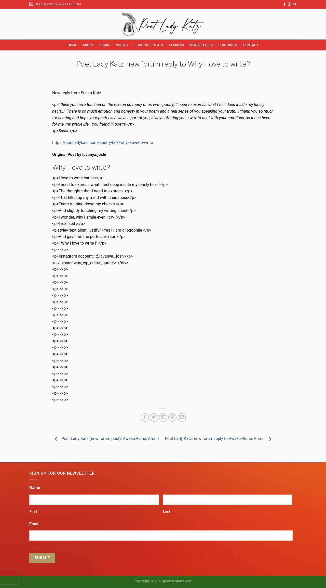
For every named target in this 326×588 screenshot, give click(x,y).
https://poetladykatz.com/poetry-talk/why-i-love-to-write (102, 142)
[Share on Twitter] (154, 417)
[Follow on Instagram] (289, 4)
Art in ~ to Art (151, 45)
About (88, 45)
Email (34, 524)
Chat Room (227, 45)
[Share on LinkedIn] (182, 417)
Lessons (176, 45)
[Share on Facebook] (145, 417)
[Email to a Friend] (163, 417)
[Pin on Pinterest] (172, 417)
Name (34, 487)
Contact (251, 45)
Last (166, 511)
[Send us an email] (294, 4)
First (33, 511)
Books (104, 45)
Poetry (124, 45)
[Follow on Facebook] (284, 4)
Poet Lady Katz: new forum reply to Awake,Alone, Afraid (219, 438)
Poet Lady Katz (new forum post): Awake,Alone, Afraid (105, 438)
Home (72, 45)
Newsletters (201, 45)
